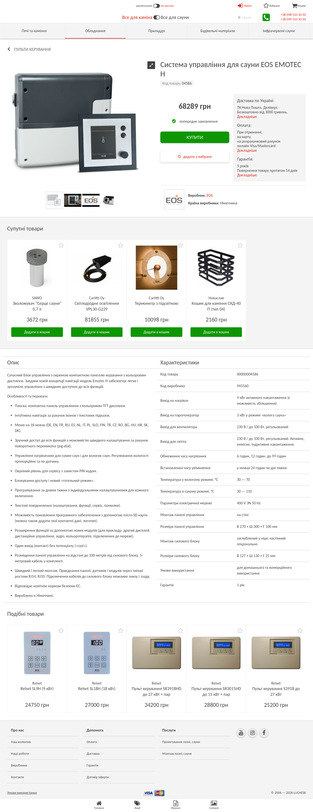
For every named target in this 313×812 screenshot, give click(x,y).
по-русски (167, 5)
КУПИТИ (194, 137)
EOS (210, 195)
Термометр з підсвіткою (156, 303)
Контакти (17, 777)
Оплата (92, 742)
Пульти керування (32, 49)
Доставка (93, 754)
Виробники (19, 765)
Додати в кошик (37, 332)
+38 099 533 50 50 (293, 19)
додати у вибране (197, 156)
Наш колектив (21, 742)
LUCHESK (300, 793)
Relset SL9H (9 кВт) (37, 688)
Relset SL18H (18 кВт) (96, 688)
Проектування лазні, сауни (181, 742)
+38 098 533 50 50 (293, 15)
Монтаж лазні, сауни (177, 754)
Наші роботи (20, 754)
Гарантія (92, 765)
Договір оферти (98, 777)
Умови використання (22, 793)
